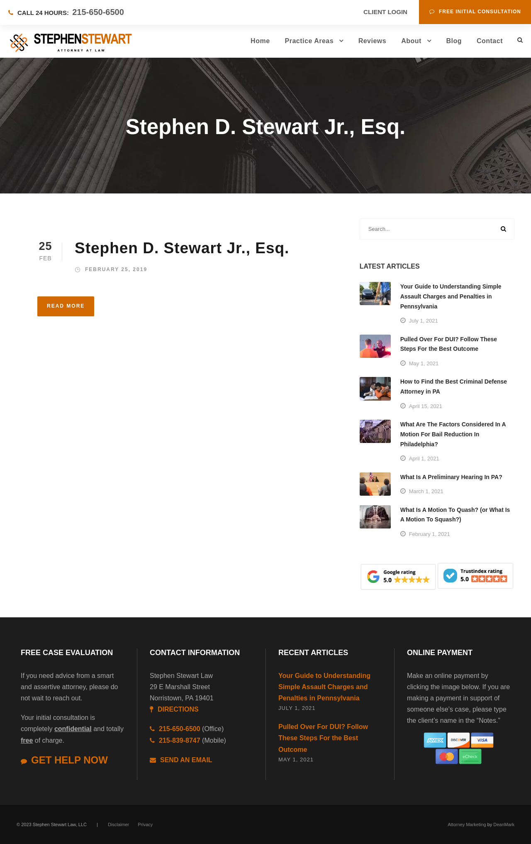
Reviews (372, 40)
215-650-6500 (98, 12)
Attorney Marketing (467, 824)
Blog (454, 40)
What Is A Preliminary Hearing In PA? (451, 477)
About (411, 40)
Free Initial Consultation (475, 12)
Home (260, 40)
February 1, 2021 (429, 534)
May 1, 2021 (424, 363)
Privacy (145, 824)
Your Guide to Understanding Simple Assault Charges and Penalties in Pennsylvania (451, 296)
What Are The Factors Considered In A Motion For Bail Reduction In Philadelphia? (453, 434)
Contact (490, 40)
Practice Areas (309, 40)
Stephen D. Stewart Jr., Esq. (182, 248)
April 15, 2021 (425, 406)
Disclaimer (118, 824)
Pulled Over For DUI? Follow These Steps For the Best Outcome (323, 738)
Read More (66, 306)
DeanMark (503, 824)
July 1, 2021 (423, 321)
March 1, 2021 (426, 491)
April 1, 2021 (424, 458)
